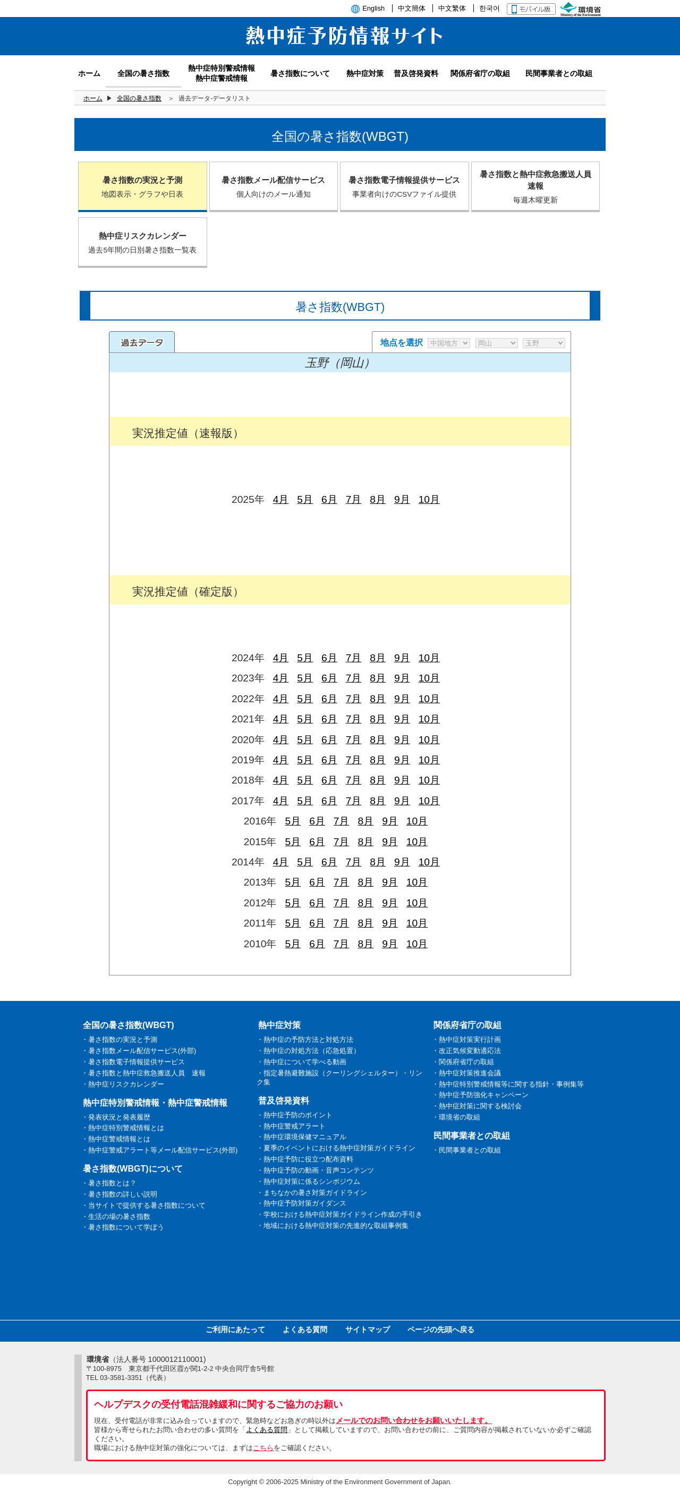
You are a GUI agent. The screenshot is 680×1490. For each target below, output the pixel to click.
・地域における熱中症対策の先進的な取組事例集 (333, 1226)
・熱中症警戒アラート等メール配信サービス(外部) (159, 1150)
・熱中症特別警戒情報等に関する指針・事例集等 (508, 1084)
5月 (305, 499)
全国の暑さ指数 (139, 98)
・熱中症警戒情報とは (115, 1139)
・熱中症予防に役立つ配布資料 (305, 1159)
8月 (378, 499)
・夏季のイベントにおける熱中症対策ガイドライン (336, 1148)
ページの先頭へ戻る (440, 1329)
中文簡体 (412, 8)
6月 (329, 499)
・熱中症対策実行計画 (466, 1039)
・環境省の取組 (456, 1117)
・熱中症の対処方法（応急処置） (308, 1051)
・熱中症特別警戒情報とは (122, 1128)
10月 (429, 499)
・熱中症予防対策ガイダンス (301, 1203)
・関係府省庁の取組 (463, 1062)
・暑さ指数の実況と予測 (119, 1039)
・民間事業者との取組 (466, 1150)
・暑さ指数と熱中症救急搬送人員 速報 (143, 1073)
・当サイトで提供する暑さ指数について (143, 1205)
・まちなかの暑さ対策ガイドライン (312, 1193)
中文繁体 (452, 8)
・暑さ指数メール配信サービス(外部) (139, 1051)
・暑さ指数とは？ (109, 1183)
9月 (402, 499)
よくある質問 (305, 1329)
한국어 (489, 8)
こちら (263, 1448)
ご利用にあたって (235, 1329)
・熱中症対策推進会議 (466, 1073)
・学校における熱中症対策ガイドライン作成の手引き (339, 1214)
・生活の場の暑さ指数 (115, 1216)
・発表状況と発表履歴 (115, 1117)
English (373, 8)
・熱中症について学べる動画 (301, 1062)
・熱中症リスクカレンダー (122, 1084)
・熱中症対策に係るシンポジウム (308, 1181)
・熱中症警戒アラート (291, 1126)
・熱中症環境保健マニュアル (301, 1137)
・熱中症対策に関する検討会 (477, 1106)
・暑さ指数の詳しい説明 (119, 1194)
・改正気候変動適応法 (466, 1051)
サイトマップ (367, 1329)
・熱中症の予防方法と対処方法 (305, 1039)
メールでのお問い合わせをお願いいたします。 (414, 1420)
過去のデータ (142, 341)
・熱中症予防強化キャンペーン (480, 1095)
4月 (281, 499)
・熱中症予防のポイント (295, 1115)
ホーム (93, 98)
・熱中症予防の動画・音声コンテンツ (315, 1170)
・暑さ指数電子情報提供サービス (133, 1062)
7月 (354, 499)
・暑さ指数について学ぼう (122, 1227)
